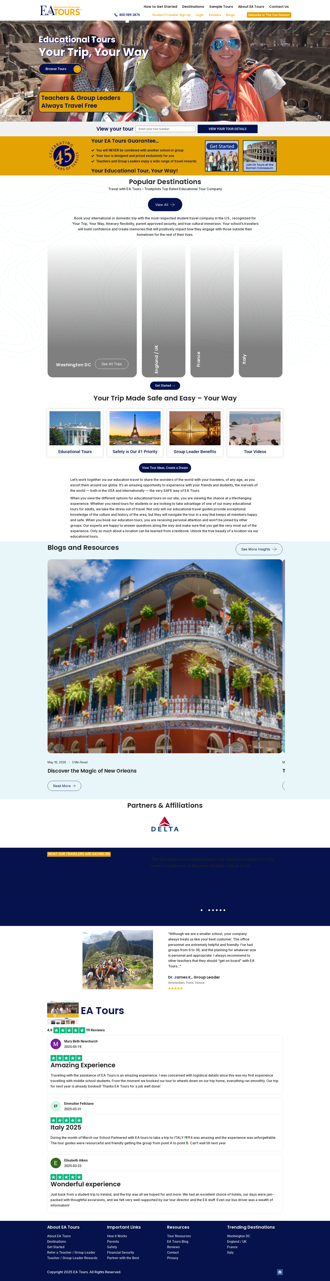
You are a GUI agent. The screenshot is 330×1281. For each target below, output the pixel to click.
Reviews (215, 15)
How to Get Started (160, 6)
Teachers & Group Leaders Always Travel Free (80, 102)
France (198, 359)
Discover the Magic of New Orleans (92, 770)
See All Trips (111, 364)
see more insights (255, 549)
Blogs (230, 15)
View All (161, 205)
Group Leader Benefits (195, 451)
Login (200, 15)
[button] (291, 104)
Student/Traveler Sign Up (171, 15)
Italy (244, 359)
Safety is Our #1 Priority (135, 451)
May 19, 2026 (57, 762)
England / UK (156, 359)
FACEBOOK (64, 864)
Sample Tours (221, 6)
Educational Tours (75, 451)
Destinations (193, 6)
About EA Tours (251, 6)
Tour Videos (255, 451)
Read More (62, 786)
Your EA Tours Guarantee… (125, 140)
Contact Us (279, 6)
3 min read (80, 762)
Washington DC (73, 365)
